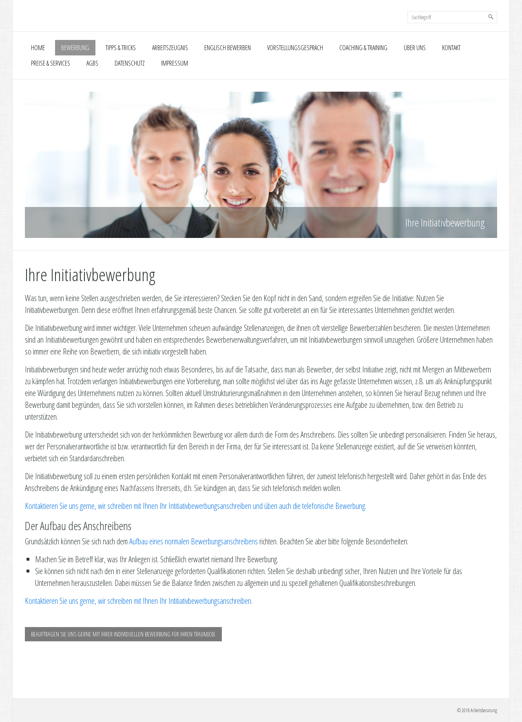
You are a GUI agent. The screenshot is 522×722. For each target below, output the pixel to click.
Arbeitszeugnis (170, 47)
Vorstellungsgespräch (295, 47)
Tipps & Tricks (121, 47)
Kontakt (451, 47)
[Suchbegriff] (452, 17)
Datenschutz (130, 63)
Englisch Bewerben (227, 47)
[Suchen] (491, 17)
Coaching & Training (363, 47)
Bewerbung (75, 47)
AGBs (92, 63)
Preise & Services (50, 63)
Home (38, 47)
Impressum (174, 63)
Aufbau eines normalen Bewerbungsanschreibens (193, 541)
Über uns (415, 47)
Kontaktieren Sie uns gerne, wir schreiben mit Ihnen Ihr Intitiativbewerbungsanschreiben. (138, 600)
